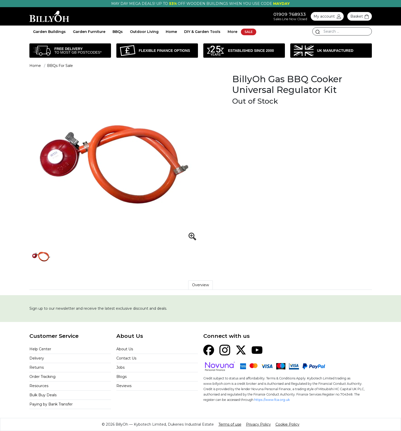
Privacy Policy (258, 424)
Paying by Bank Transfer (51, 404)
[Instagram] (224, 349)
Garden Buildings (49, 31)
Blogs (121, 376)
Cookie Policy (287, 424)
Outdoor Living (144, 31)
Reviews (123, 386)
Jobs (120, 367)
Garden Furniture (89, 31)
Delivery (36, 358)
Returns (36, 367)
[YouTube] (257, 349)
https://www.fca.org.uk (272, 400)
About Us (124, 349)
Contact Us (126, 358)
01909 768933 (289, 14)
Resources (38, 386)
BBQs (118, 31)
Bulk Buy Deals (43, 395)
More (232, 31)
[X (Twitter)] (241, 349)
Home (171, 31)
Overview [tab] (200, 285)
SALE (248, 32)
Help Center (40, 349)
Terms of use (229, 424)
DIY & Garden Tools (202, 31)
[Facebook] (208, 349)
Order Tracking (42, 376)
